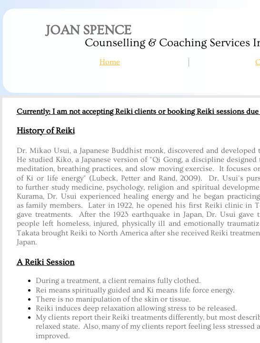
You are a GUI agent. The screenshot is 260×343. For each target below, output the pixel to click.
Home (110, 62)
